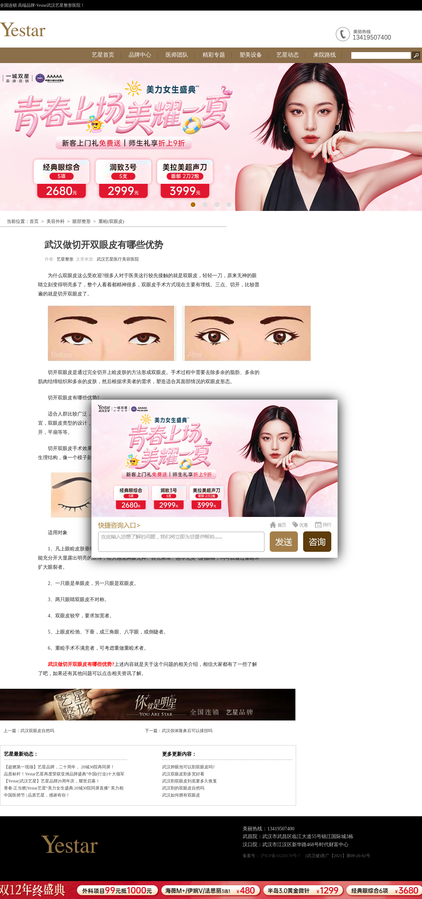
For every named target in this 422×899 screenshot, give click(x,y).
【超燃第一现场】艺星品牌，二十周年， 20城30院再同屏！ (59, 766)
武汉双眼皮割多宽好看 (183, 774)
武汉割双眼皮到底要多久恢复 (189, 781)
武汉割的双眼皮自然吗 (183, 788)
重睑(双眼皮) (111, 221)
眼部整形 (81, 221)
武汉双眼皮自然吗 (37, 730)
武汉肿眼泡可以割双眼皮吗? (188, 766)
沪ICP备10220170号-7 (280, 855)
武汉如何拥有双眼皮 (181, 795)
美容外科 (55, 221)
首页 (34, 221)
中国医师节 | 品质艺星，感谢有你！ (37, 795)
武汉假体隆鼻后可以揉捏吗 (187, 730)
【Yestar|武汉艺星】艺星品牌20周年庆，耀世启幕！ (52, 781)
